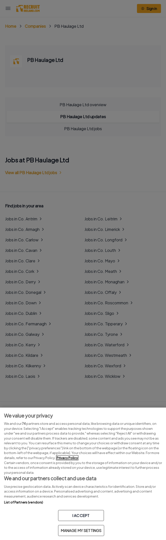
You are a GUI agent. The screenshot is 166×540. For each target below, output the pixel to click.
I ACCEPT (80, 515)
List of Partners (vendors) (23, 502)
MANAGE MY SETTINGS (81, 530)
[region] (83, 474)
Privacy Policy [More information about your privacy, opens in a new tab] (67, 458)
